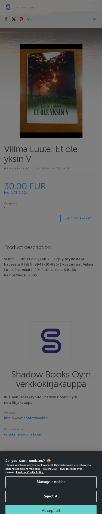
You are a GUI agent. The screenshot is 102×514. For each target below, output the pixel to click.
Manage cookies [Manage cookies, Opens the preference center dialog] (51, 486)
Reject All (51, 501)
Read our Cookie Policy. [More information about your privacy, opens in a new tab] (30, 477)
